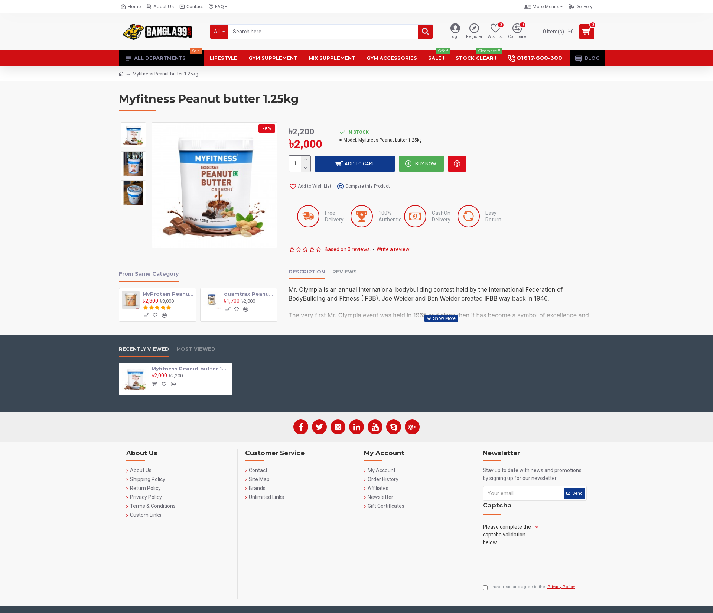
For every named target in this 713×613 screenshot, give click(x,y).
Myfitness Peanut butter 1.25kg (190, 369)
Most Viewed (195, 349)
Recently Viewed (144, 349)
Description (307, 272)
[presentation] (539, 562)
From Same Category (149, 274)
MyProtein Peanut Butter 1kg (168, 294)
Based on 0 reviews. (348, 250)
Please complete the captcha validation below (507, 534)
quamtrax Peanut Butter (249, 294)
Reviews (344, 272)
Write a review (393, 250)
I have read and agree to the (529, 587)
